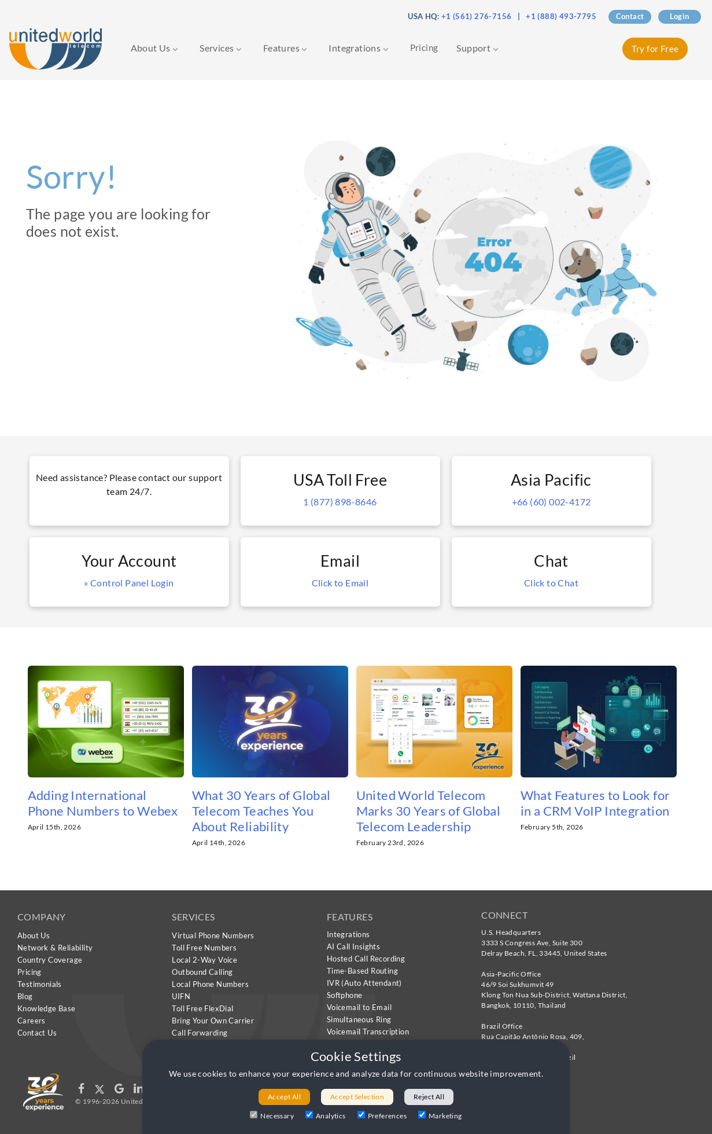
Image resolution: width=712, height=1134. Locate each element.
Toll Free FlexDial (202, 1008)
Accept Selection (357, 1096)
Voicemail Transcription (368, 1031)
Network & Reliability (55, 947)
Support (477, 47)
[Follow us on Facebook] (82, 1091)
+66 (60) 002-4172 (551, 501)
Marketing (440, 1115)
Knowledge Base (46, 1008)
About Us (155, 47)
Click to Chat (551, 582)
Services (221, 47)
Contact (630, 16)
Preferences (382, 1115)
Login (679, 16)
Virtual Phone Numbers (213, 935)
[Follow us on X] (100, 1091)
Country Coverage (49, 959)
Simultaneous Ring (359, 1019)
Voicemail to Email (359, 1007)
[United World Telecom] (55, 47)
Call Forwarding (199, 1032)
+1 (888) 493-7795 (561, 16)
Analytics (325, 1115)
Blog (25, 996)
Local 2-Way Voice (204, 959)
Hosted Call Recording (366, 958)
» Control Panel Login (129, 582)
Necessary (272, 1115)
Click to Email (340, 582)
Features (285, 47)
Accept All (284, 1096)
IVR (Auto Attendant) (364, 983)
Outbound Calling (202, 972)
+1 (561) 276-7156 (476, 16)
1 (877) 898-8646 (340, 501)
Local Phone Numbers (210, 984)
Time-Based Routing (362, 970)
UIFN (181, 996)
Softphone (345, 995)
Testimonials (39, 984)
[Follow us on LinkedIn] (138, 1091)
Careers (31, 1020)
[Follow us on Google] (120, 1091)
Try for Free (655, 48)
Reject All (429, 1096)
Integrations (358, 47)
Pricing (424, 47)
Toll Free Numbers (204, 947)
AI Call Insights (353, 946)
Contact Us (37, 1032)
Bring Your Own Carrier (213, 1020)
